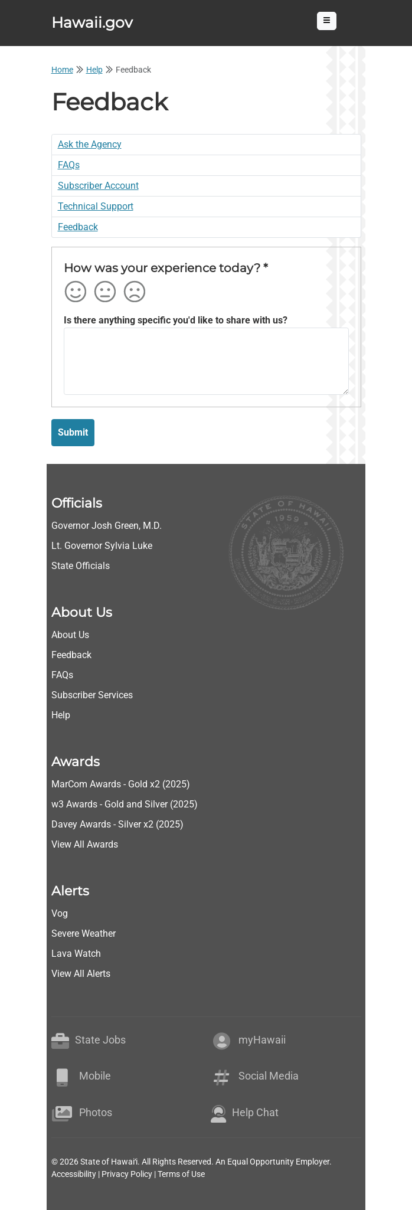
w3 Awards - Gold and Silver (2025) (124, 804)
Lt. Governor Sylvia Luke (101, 545)
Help (94, 69)
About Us (70, 634)
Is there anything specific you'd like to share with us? (175, 320)
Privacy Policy (127, 1174)
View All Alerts (80, 973)
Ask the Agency (90, 144)
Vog (59, 913)
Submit (73, 432)
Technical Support (95, 206)
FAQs (69, 165)
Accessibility (73, 1174)
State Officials (80, 565)
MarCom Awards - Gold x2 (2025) (120, 784)
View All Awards (84, 844)
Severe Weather (83, 933)
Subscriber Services (92, 695)
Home (62, 69)
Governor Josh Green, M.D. (106, 525)
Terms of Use (181, 1174)
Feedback (78, 227)
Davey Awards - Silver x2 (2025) (117, 824)
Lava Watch (76, 953)
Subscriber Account (98, 185)
